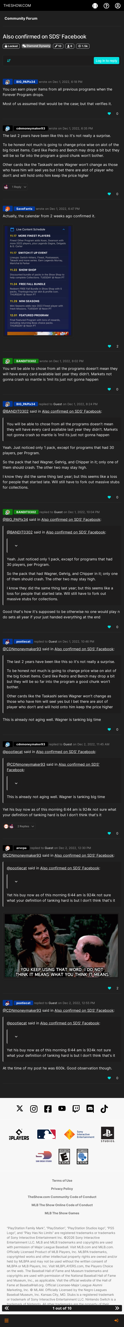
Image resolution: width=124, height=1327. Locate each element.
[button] (6, 1320)
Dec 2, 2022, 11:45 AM (93, 744)
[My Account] (118, 5)
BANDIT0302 (26, 361)
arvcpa (21, 848)
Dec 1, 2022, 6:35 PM (78, 128)
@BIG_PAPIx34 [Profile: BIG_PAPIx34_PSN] (15, 519)
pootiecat (23, 641)
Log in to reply (106, 60)
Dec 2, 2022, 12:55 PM (79, 1003)
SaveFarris (24, 208)
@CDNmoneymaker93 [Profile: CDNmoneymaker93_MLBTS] (22, 649)
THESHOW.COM (17, 5)
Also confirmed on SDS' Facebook (71, 411)
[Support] (107, 5)
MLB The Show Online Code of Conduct (62, 1205)
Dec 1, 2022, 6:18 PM (67, 82)
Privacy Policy (62, 1189)
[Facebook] (48, 1109)
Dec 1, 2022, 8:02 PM (68, 361)
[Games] (95, 5)
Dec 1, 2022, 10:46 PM (78, 641)
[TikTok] (104, 1109)
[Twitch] (76, 1109)
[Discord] (90, 1109)
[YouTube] (62, 1109)
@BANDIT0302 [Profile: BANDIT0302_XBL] (16, 411)
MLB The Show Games (62, 1213)
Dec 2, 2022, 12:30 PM (75, 848)
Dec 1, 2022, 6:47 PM (65, 208)
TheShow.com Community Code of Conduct (62, 1197)
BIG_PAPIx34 (25, 82)
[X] (19, 1109)
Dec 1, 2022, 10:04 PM (84, 512)
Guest (57, 404)
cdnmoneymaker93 (30, 128)
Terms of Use (62, 1180)
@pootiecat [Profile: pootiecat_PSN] (13, 751)
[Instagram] (33, 1109)
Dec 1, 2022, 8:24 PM (82, 404)
